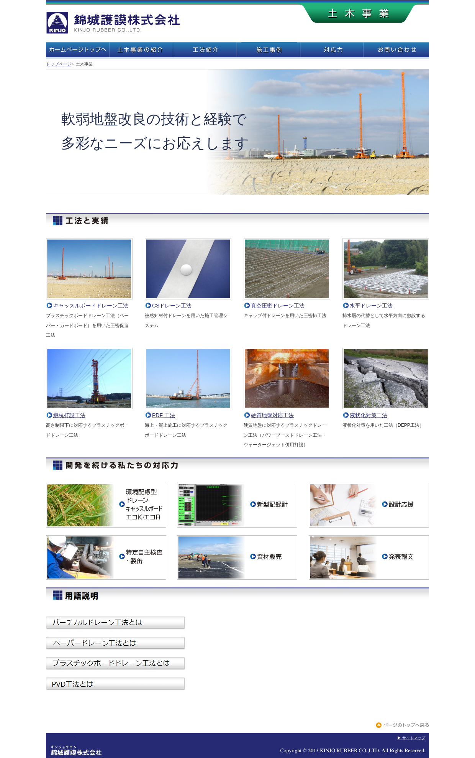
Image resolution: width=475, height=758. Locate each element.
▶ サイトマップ (411, 738)
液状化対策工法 (385, 412)
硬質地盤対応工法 (287, 412)
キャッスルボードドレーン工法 (89, 302)
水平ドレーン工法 (385, 302)
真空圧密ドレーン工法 (287, 302)
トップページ (58, 64)
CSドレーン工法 (188, 302)
